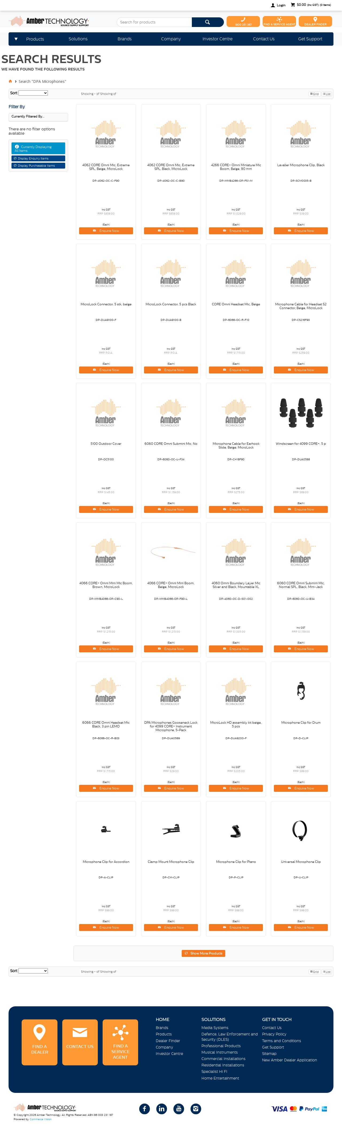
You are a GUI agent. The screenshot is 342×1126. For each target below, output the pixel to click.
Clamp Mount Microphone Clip (171, 862)
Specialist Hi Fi (214, 1071)
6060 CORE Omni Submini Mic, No (171, 444)
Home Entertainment (220, 1078)
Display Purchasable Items (36, 165)
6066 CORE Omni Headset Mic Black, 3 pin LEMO (106, 724)
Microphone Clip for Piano (236, 862)
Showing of (108, 93)
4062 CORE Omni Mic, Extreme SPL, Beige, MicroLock (106, 167)
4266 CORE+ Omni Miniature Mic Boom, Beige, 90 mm (236, 167)
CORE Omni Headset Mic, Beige (236, 304)
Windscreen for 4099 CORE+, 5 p (301, 444)
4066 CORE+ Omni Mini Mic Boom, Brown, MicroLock (106, 585)
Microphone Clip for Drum (301, 722)
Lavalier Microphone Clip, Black (301, 165)
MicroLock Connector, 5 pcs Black (171, 304)
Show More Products (206, 953)
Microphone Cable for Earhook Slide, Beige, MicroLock (236, 445)
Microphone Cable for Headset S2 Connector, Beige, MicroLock (301, 306)
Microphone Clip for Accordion (106, 862)
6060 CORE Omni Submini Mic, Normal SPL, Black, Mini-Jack (301, 585)
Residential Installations (222, 1065)
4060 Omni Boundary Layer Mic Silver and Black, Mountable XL (236, 585)
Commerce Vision (41, 1119)
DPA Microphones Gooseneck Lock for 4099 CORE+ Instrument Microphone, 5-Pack (170, 726)
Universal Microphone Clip (301, 862)
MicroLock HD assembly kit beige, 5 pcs (236, 724)
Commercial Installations (223, 1059)
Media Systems (214, 1028)
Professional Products (221, 1046)
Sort (13, 93)
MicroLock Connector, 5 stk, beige (106, 304)
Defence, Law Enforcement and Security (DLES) (229, 1036)
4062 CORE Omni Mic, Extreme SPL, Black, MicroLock (171, 167)
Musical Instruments (219, 1052)
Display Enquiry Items (33, 158)
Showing (90, 93)
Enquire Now (109, 231)
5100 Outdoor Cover (106, 444)
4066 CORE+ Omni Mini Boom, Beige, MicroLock (171, 585)
